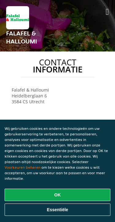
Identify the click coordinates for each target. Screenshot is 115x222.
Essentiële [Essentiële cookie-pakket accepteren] (57, 209)
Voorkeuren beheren (22, 167)
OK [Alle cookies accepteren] (57, 194)
